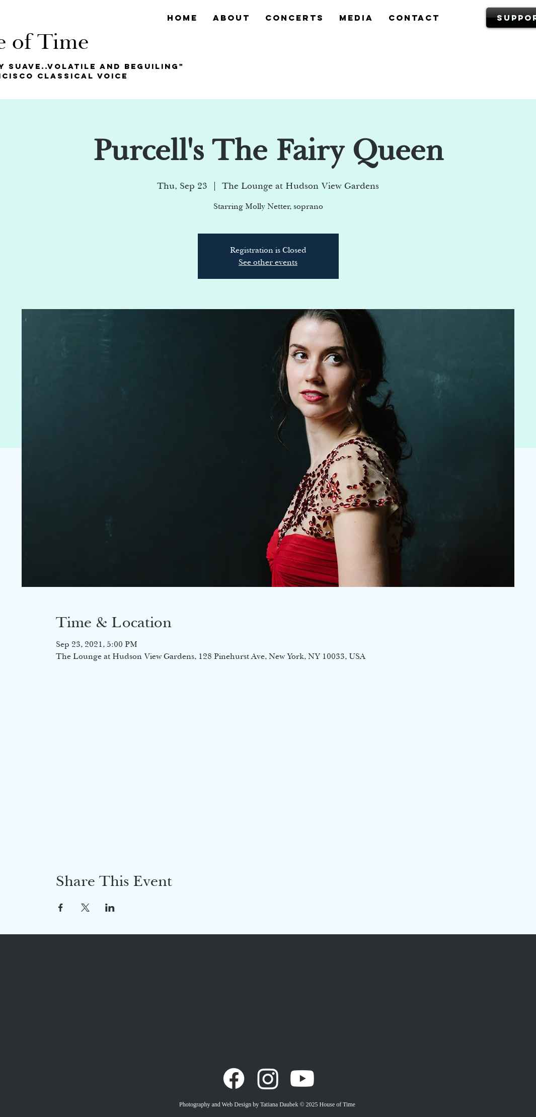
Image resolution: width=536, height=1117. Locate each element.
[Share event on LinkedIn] (110, 908)
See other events (268, 262)
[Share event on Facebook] (60, 908)
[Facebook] (234, 1078)
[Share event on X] (85, 908)
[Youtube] (302, 1078)
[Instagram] (268, 1078)
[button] (231, 17)
